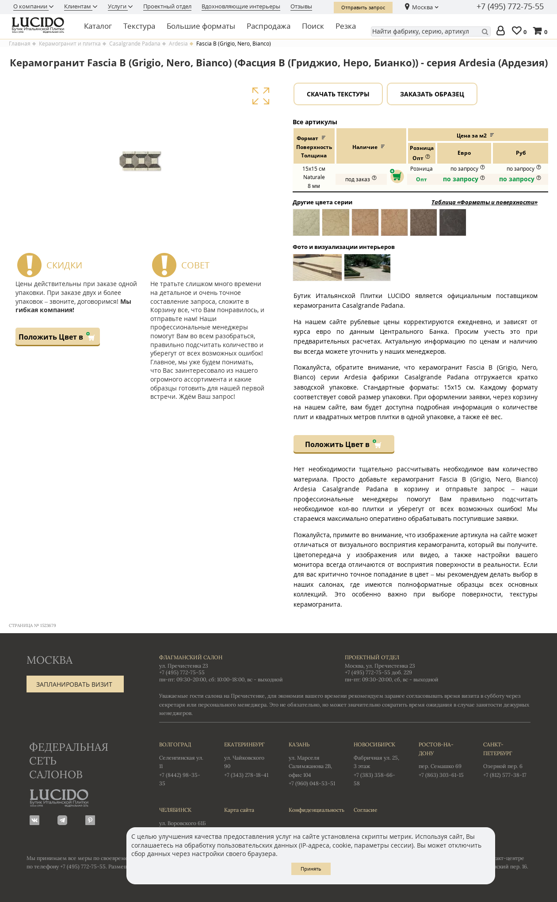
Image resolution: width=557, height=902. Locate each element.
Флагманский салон (190, 657)
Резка (346, 26)
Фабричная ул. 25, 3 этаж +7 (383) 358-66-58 (377, 763)
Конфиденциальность (312, 809)
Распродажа (268, 26)
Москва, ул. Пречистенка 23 (380, 665)
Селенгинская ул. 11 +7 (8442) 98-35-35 (182, 763)
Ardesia (178, 44)
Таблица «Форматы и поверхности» (484, 202)
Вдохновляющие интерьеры (241, 6)
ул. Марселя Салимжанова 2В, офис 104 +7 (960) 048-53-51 (312, 763)
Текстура (139, 26)
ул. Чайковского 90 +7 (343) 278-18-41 (247, 759)
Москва (422, 7)
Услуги (118, 6)
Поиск (313, 26)
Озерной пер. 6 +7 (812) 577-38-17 (506, 759)
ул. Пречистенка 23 (183, 665)
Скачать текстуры (338, 94)
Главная (20, 44)
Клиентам (78, 6)
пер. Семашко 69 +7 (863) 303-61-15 (442, 759)
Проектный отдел (167, 6)
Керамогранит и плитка (70, 44)
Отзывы (301, 6)
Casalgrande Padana (134, 44)
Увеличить (261, 96)
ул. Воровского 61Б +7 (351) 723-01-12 (182, 820)
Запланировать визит (74, 684)
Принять (311, 868)
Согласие (366, 809)
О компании (31, 6)
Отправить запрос (363, 7)
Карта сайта (239, 809)
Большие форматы (201, 26)
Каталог (98, 26)
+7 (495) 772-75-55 (510, 6)
